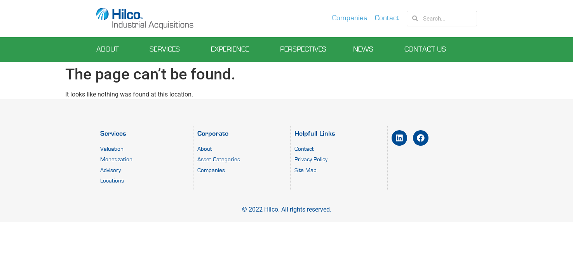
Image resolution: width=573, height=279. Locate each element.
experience (232, 49)
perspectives (303, 49)
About (109, 49)
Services (167, 49)
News (365, 49)
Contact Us (427, 49)
